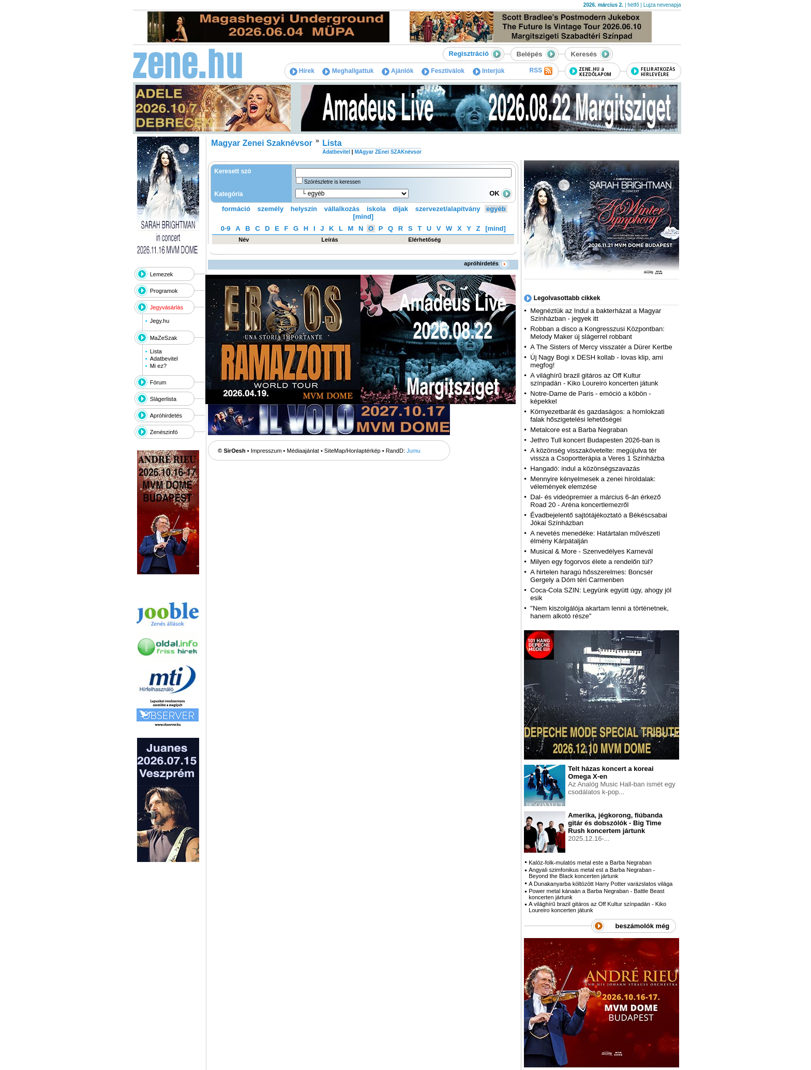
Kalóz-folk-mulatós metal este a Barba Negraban (590, 862)
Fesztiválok (443, 71)
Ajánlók (397, 71)
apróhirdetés (486, 263)
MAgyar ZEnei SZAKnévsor (387, 152)
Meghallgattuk (347, 71)
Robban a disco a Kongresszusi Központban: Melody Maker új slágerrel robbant (597, 332)
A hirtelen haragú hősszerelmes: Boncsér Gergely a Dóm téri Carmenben (591, 576)
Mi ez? (158, 366)
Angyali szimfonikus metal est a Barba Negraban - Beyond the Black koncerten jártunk (592, 873)
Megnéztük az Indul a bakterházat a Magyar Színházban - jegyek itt (595, 314)
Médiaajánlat (303, 451)
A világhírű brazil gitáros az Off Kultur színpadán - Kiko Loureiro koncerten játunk (594, 379)
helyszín (304, 209)
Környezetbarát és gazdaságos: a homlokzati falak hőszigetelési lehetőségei (597, 415)
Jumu (413, 451)
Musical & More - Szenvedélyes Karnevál (591, 551)
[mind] (363, 216)
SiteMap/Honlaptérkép (352, 451)
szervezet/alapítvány (447, 209)
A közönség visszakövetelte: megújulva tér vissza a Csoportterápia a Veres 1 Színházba (597, 454)
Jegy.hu (160, 321)
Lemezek (161, 274)
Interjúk (489, 71)
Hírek (302, 71)
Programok (164, 291)
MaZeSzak (163, 338)
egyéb (496, 209)
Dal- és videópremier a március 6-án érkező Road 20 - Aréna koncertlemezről (595, 501)
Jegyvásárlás (166, 307)
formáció (236, 209)
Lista (156, 351)
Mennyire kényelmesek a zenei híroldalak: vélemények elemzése (592, 483)
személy (271, 209)
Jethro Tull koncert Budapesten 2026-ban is (595, 440)
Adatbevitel (164, 358)
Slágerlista (163, 399)
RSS (540, 71)
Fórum (158, 382)
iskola (376, 209)
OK (500, 193)
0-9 (226, 228)
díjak (400, 209)
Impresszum (266, 451)
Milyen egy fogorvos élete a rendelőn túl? (591, 562)
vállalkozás (342, 209)
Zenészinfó (164, 432)
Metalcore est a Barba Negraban (578, 430)
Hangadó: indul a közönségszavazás (585, 468)
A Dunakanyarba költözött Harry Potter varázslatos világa (600, 884)
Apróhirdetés (166, 415)
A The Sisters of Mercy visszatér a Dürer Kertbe (601, 347)
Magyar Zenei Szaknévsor (261, 143)
